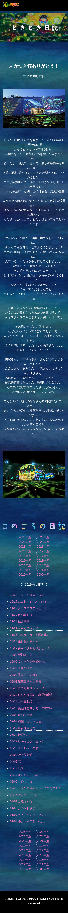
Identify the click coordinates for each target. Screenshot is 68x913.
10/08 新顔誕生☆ (21, 654)
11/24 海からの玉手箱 (24, 628)
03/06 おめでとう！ (22, 781)
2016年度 (25, 560)
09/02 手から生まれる (24, 674)
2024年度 (25, 542)
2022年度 (25, 546)
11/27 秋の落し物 (21, 614)
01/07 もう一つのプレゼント (28, 814)
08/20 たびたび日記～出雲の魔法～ (33, 694)
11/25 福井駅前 (20, 621)
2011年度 (43, 569)
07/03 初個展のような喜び (27, 721)
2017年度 (43, 555)
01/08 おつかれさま (22, 808)
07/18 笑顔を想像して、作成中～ (31, 708)
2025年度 (43, 537)
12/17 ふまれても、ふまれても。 (31, 601)
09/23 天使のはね (21, 668)
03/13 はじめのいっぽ (24, 774)
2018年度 (25, 555)
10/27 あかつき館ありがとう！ (30, 648)
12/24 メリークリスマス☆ (27, 594)
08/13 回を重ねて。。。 (25, 701)
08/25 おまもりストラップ (27, 688)
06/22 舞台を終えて (22, 728)
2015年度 (43, 560)
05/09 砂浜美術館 (21, 754)
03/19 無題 (17, 768)
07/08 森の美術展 (21, 714)
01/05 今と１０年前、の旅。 (28, 821)
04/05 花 (15, 761)
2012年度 (25, 569)
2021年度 (43, 546)
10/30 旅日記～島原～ (24, 641)
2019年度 (43, 551)
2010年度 (25, 574)
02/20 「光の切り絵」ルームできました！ (37, 788)
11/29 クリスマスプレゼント (28, 608)
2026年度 (25, 537)
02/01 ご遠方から (21, 801)
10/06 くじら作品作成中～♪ (28, 661)
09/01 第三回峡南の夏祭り (27, 681)
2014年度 (25, 565)
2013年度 (43, 565)
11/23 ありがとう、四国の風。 (30, 634)
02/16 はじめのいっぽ (24, 794)
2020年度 (25, 551)
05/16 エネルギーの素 (24, 748)
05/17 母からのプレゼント (27, 741)
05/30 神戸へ (18, 734)
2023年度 (43, 542)
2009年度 (43, 574)
